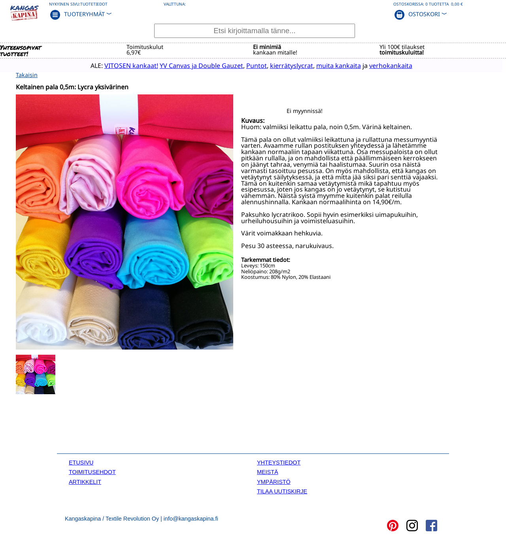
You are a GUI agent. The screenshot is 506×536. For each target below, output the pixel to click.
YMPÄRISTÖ (274, 481)
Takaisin (27, 74)
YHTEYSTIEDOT (278, 462)
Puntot (242, 65)
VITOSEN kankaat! (117, 65)
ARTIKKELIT (85, 481)
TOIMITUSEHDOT (92, 471)
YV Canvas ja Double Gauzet (187, 65)
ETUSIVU (81, 462)
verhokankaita (376, 65)
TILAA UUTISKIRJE (282, 490)
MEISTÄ (267, 471)
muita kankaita (324, 65)
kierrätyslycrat (277, 65)
